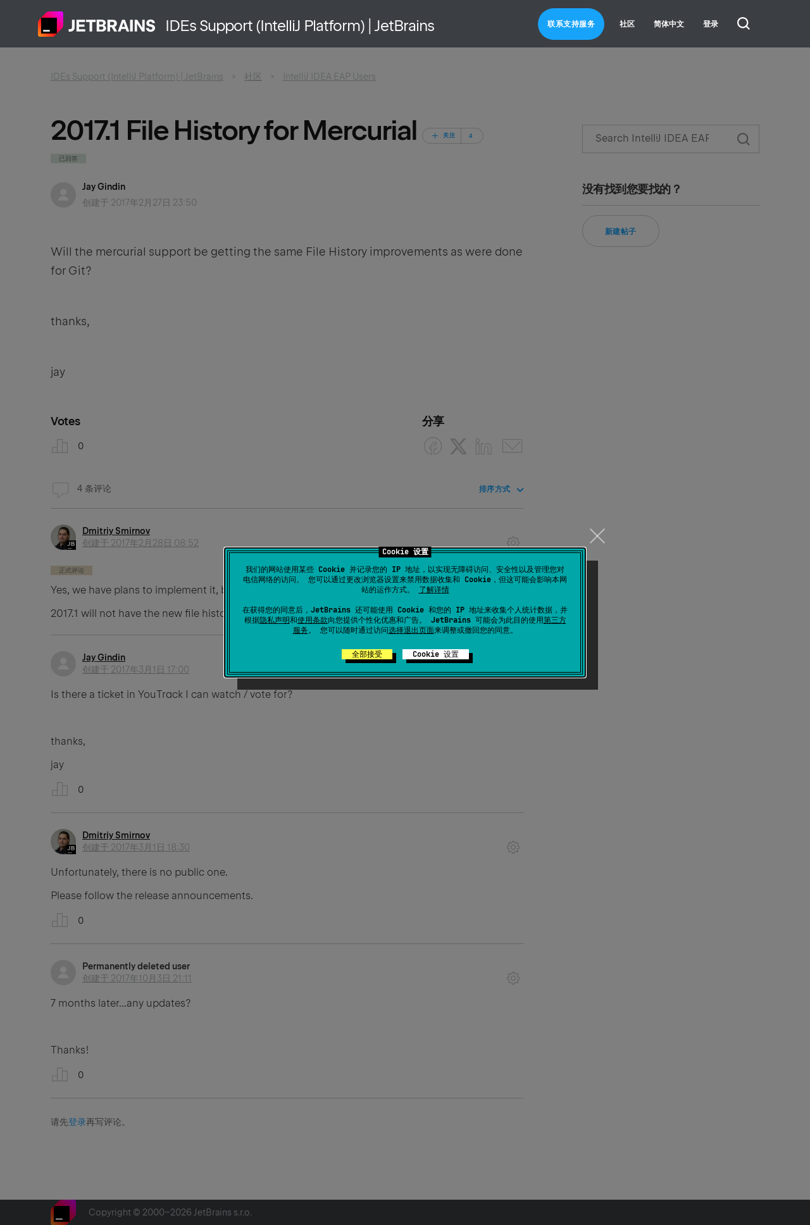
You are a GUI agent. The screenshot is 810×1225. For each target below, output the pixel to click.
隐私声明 (274, 620)
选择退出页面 (411, 630)
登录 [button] (710, 24)
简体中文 (669, 24)
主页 (97, 24)
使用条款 (312, 620)
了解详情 (434, 590)
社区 (627, 24)
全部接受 (367, 654)
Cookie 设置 (436, 654)
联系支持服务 (571, 24)
